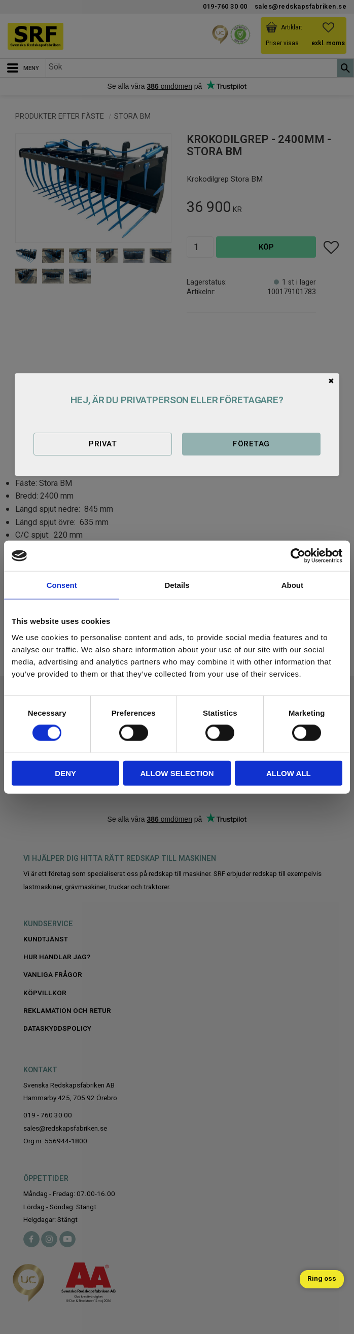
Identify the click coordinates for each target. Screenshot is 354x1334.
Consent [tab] (62, 585)
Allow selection (177, 772)
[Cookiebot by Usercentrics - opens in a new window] (298, 556)
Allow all (288, 772)
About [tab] (292, 585)
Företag (251, 443)
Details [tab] (176, 585)
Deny (65, 772)
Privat (103, 443)
